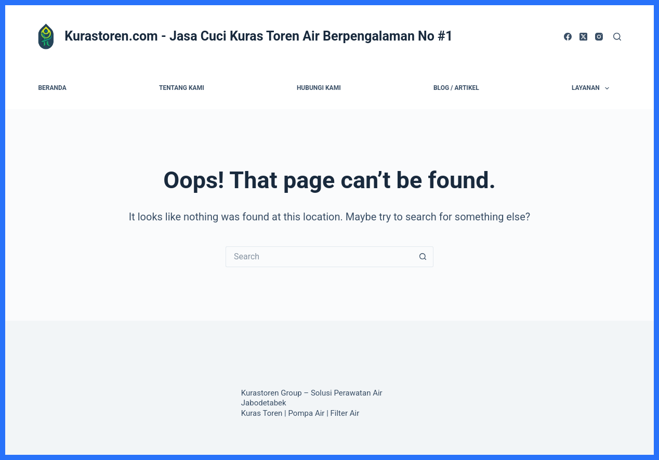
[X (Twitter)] (583, 37)
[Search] (617, 37)
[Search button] (423, 256)
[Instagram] (599, 37)
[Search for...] (319, 256)
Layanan (592, 88)
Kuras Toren (262, 413)
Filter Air (345, 413)
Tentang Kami (181, 87)
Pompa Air (306, 413)
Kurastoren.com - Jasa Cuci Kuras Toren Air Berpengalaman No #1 (258, 36)
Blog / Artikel (456, 87)
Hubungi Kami (319, 87)
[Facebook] (568, 37)
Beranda (52, 87)
